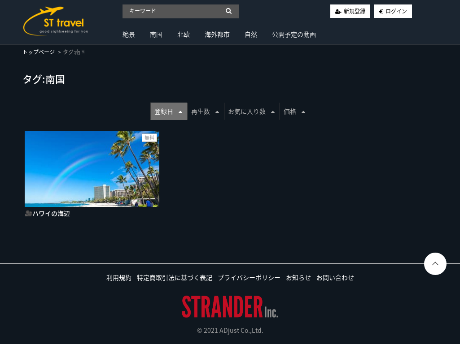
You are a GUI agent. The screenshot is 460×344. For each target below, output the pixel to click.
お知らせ (298, 277)
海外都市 (217, 34)
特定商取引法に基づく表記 (174, 277)
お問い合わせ (335, 277)
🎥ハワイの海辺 (47, 213)
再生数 (205, 111)
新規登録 (354, 11)
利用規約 (118, 277)
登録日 (168, 111)
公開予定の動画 (294, 34)
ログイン (396, 11)
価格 (294, 111)
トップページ (38, 52)
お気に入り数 (251, 111)
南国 (156, 34)
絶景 (129, 34)
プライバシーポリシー (249, 277)
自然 (251, 34)
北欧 (183, 34)
